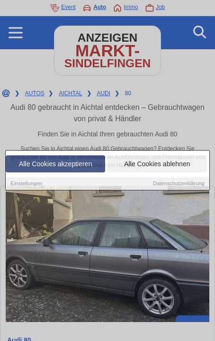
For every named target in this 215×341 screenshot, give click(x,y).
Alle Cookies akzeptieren (55, 164)
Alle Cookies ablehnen (157, 164)
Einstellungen (26, 184)
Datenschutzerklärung (179, 184)
